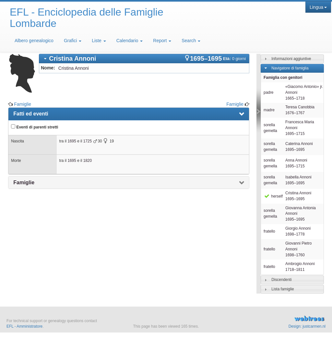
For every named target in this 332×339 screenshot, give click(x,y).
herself (273, 196)
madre (269, 110)
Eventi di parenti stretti (34, 126)
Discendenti (281, 279)
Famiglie (22, 104)
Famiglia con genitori (283, 77)
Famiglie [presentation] (23, 182)
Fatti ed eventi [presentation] (30, 113)
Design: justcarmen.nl (307, 326)
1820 (87, 160)
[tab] (144, 58)
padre (268, 92)
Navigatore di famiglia (289, 68)
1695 (71, 141)
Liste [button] (99, 40)
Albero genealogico (34, 40)
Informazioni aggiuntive (291, 58)
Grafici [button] (72, 40)
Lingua (318, 7)
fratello (269, 231)
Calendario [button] (129, 40)
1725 (87, 141)
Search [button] (191, 40)
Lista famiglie (282, 289)
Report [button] (162, 40)
